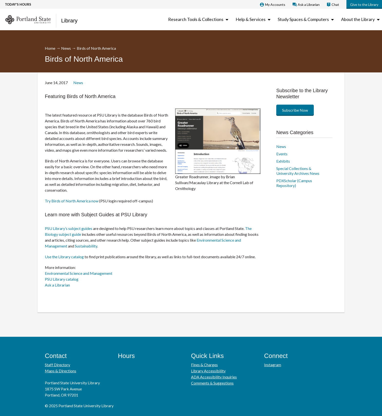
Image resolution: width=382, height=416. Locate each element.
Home (50, 48)
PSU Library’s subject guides (68, 228)
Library (69, 21)
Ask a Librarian (57, 285)
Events (281, 153)
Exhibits (283, 161)
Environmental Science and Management (78, 273)
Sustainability (86, 246)
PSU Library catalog (61, 279)
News (66, 48)
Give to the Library (364, 4)
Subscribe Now (295, 110)
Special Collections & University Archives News (297, 171)
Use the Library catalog (64, 256)
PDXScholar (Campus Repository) (294, 183)
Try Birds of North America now (71, 200)
